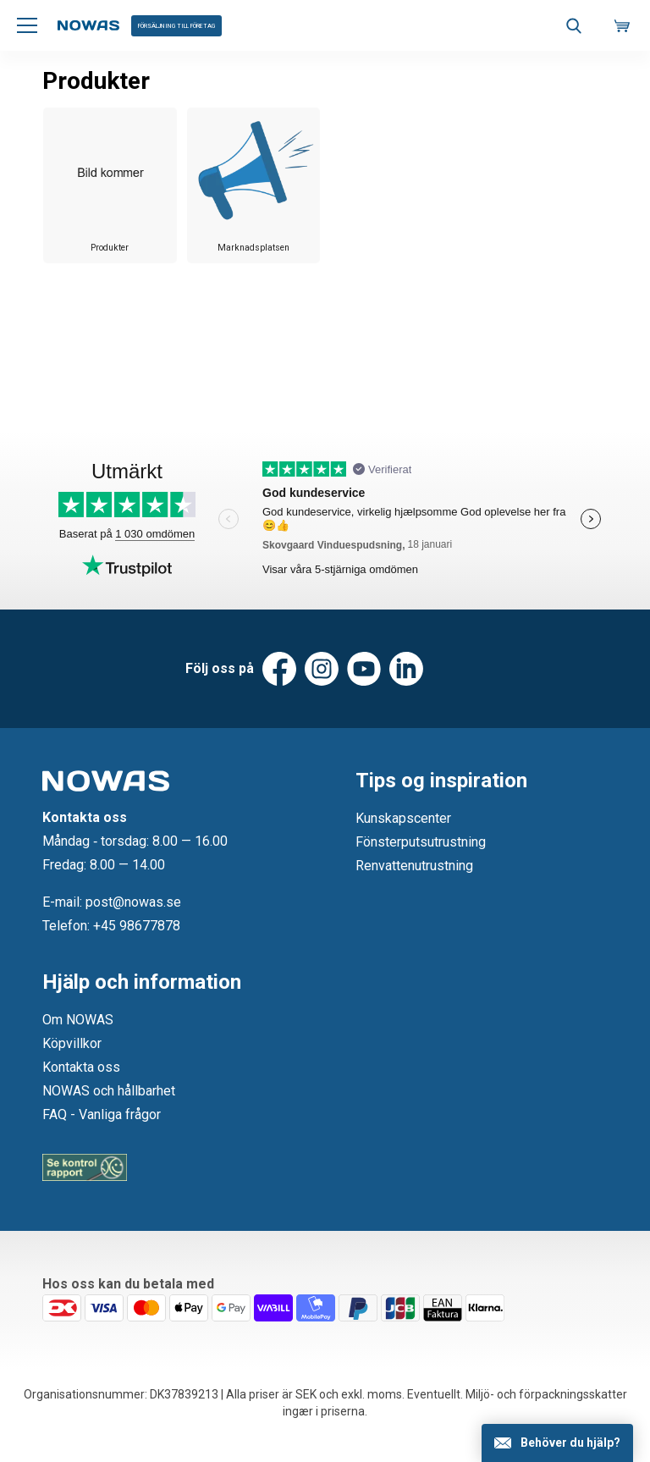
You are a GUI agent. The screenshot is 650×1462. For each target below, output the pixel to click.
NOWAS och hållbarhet (108, 1091)
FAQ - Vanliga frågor (101, 1114)
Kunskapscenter (403, 818)
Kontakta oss (81, 1067)
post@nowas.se (133, 902)
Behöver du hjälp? (570, 1442)
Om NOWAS (77, 1020)
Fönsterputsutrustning (420, 842)
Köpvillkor (72, 1043)
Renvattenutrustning (414, 866)
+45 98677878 (136, 926)
